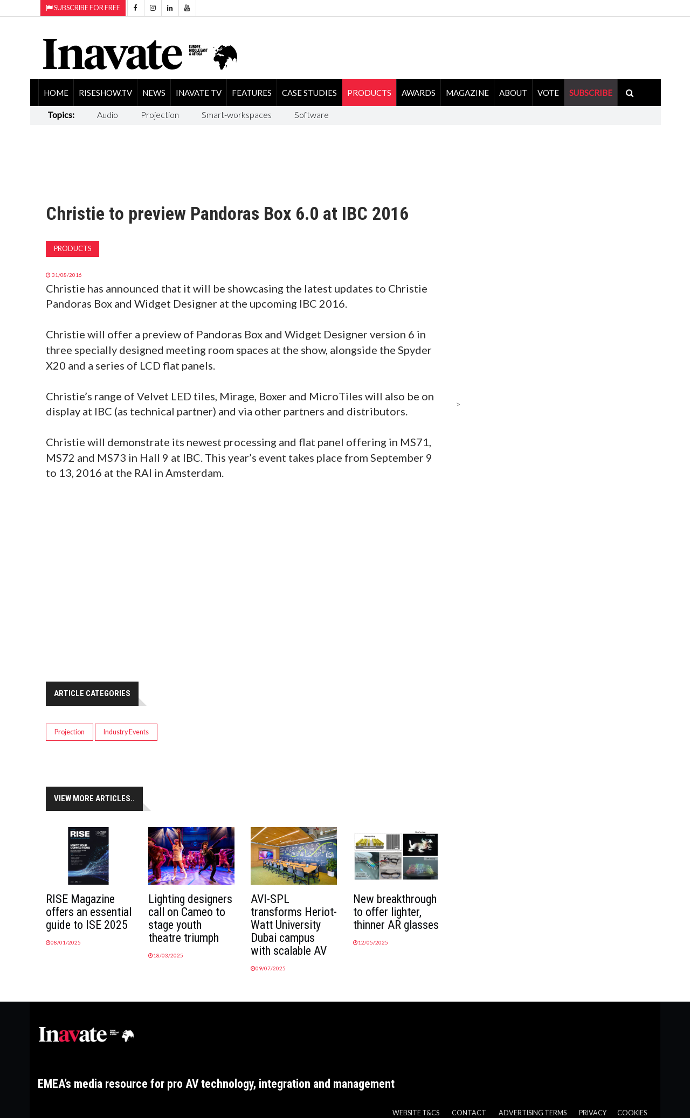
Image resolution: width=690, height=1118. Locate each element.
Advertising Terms (533, 1113)
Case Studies (309, 93)
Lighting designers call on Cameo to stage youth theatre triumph (190, 918)
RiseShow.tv (105, 93)
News (153, 93)
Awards (419, 93)
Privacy (592, 1113)
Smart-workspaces (237, 114)
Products (369, 93)
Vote (548, 93)
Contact (469, 1113)
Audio (107, 114)
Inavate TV (199, 93)
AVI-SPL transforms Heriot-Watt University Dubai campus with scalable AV (294, 924)
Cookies (632, 1113)
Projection (160, 114)
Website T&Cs (415, 1113)
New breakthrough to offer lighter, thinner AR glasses (396, 912)
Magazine (467, 93)
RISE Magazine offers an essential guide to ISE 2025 (89, 912)
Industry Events (126, 732)
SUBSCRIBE (590, 93)
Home (56, 93)
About (513, 93)
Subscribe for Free (83, 8)
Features (252, 93)
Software (311, 114)
